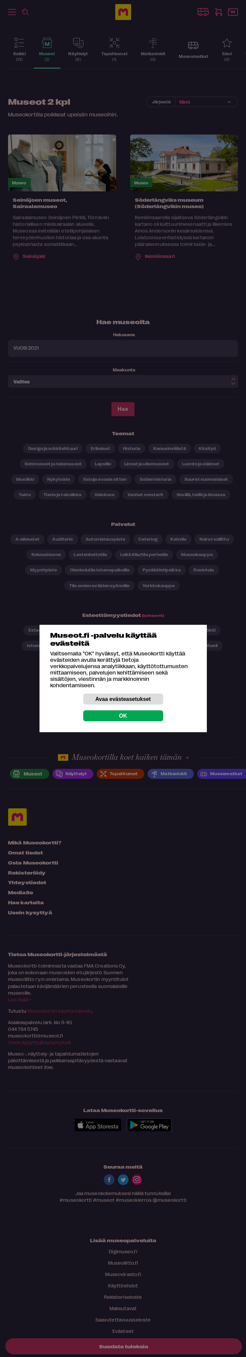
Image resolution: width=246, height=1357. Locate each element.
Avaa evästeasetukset (123, 699)
